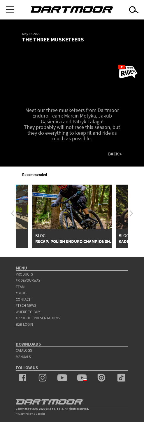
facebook (23, 378)
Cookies (40, 414)
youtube (62, 378)
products (24, 274)
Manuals (23, 356)
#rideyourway (28, 280)
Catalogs (24, 350)
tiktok (121, 378)
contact (23, 299)
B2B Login (24, 324)
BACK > (115, 154)
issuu (101, 378)
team (20, 286)
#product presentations (38, 318)
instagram (43, 378)
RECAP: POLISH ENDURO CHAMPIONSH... (74, 241)
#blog (21, 292)
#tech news (26, 305)
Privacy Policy (24, 414)
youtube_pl (82, 378)
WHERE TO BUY (28, 311)
